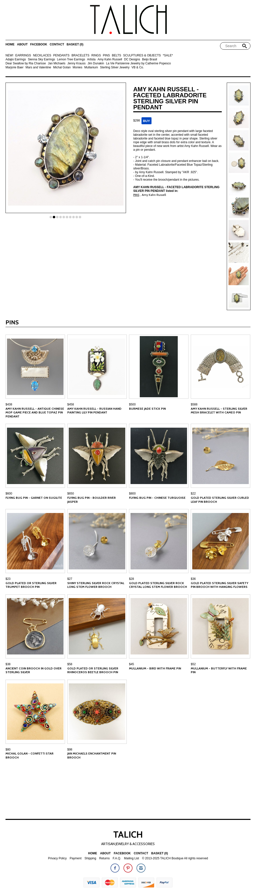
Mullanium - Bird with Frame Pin (155, 668)
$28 (131, 579)
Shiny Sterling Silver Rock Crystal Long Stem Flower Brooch (95, 585)
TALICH (128, 834)
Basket (74, 44)
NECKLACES (42, 55)
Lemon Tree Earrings (71, 59)
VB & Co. (138, 67)
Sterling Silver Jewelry (115, 67)
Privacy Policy (57, 858)
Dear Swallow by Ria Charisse (26, 63)
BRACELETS (80, 55)
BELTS (116, 55)
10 (80, 217)
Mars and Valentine (38, 67)
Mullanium (91, 67)
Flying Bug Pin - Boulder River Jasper (91, 500)
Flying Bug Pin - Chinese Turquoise (157, 498)
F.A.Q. (117, 858)
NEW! (9, 55)
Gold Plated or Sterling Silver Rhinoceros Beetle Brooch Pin (92, 670)
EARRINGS (23, 55)
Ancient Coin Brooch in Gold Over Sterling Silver (34, 670)
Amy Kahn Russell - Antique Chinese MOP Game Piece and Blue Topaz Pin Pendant (35, 412)
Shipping (90, 858)
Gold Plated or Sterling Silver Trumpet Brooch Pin (31, 585)
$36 (193, 579)
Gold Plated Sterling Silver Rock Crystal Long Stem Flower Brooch (158, 585)
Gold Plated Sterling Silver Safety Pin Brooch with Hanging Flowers (219, 585)
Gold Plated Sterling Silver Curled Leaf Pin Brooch (220, 500)
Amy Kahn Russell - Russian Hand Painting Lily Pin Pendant (94, 410)
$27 (69, 579)
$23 (8, 579)
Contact (57, 44)
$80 (8, 749)
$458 (70, 404)
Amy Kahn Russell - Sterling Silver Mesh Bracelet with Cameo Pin (219, 410)
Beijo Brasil (149, 59)
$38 (8, 664)
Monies (77, 67)
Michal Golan (62, 67)
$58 (69, 664)
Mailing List (131, 858)
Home (10, 44)
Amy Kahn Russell (110, 59)
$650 (70, 493)
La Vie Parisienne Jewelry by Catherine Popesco (138, 63)
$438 (9, 404)
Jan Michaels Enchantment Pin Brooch (91, 755)
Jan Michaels (56, 63)
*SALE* (168, 55)
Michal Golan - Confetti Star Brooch (30, 755)
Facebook (38, 44)
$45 (131, 664)
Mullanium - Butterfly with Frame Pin (219, 670)
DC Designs (132, 59)
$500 (132, 404)
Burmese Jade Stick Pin (147, 408)
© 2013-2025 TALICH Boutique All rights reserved (175, 858)
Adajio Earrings (16, 59)
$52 (193, 664)
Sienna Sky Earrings (41, 59)
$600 (9, 493)
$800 (132, 493)
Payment (76, 858)
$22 (193, 493)
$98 (69, 749)
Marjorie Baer (15, 67)
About (22, 44)
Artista (91, 59)
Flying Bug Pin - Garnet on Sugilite (34, 498)
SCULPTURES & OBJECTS (142, 55)
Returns (104, 858)
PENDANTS (61, 55)
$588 (194, 404)
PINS (106, 55)
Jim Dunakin (96, 63)
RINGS (96, 55)
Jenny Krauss (76, 63)
